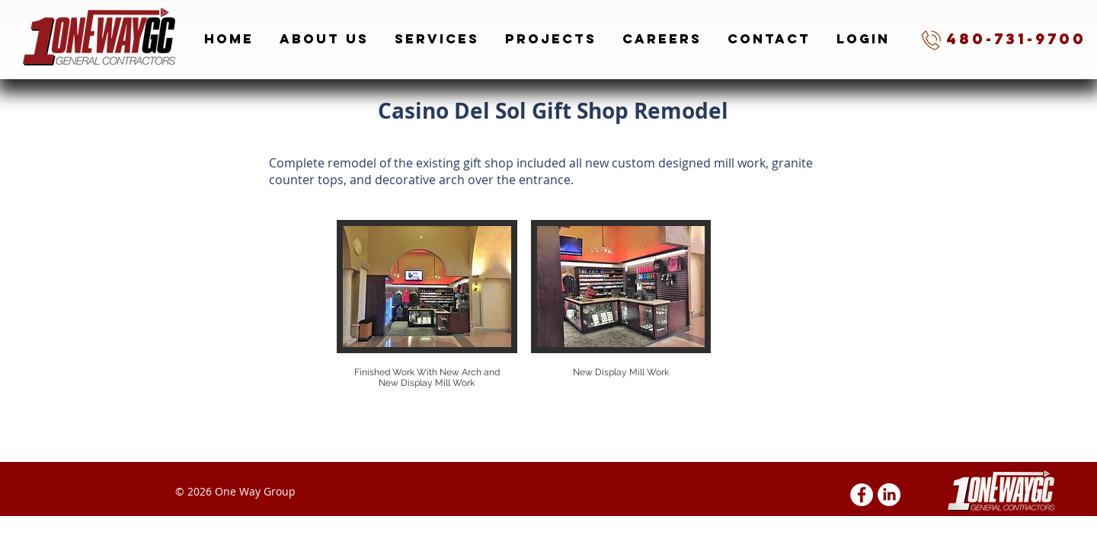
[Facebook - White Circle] (861, 494)
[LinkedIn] (889, 494)
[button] (427, 318)
